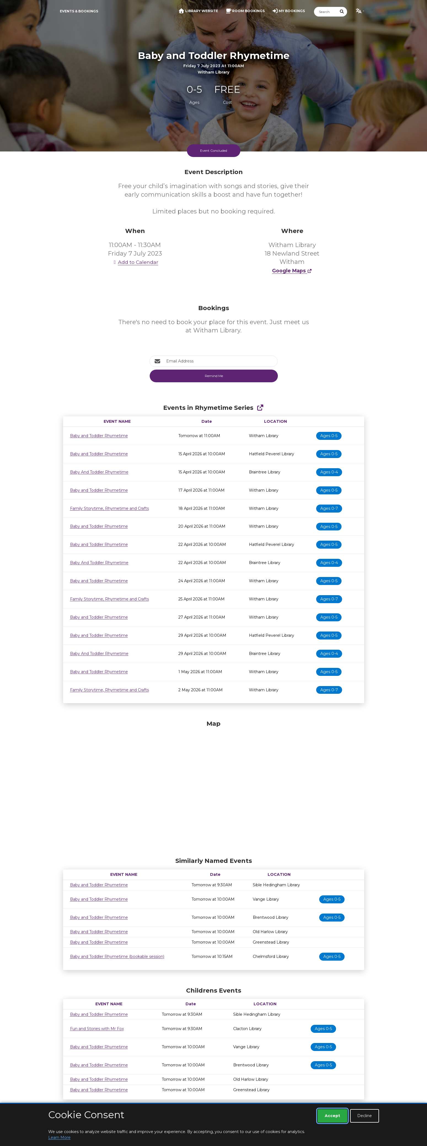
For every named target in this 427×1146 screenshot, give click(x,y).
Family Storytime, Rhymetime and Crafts (109, 508)
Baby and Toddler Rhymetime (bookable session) (117, 956)
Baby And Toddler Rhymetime (99, 472)
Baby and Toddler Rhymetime (99, 435)
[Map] (213, 787)
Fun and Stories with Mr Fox (97, 1028)
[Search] (325, 12)
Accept (332, 1115)
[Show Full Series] (260, 407)
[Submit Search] (342, 12)
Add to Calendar (135, 262)
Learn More (59, 1137)
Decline (364, 1115)
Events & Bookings (79, 11)
